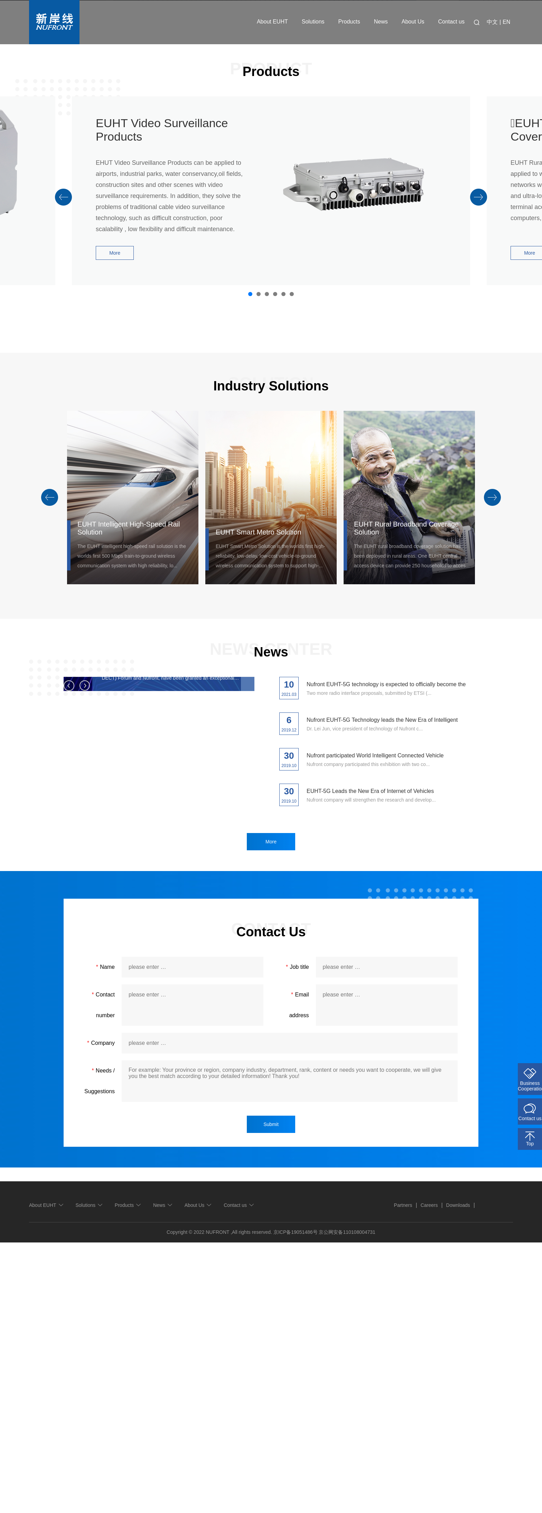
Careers (429, 1475)
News (381, 22)
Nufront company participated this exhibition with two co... (368, 1035)
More (114, 523)
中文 (492, 22)
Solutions (313, 22)
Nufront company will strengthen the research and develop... (371, 1070)
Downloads (458, 1475)
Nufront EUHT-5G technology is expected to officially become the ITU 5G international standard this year (166, 1047)
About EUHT (272, 22)
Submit (271, 1395)
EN (506, 22)
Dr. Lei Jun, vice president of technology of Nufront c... (365, 999)
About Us (413, 22)
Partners (403, 1475)
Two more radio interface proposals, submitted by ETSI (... (369, 963)
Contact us (451, 22)
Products (349, 22)
